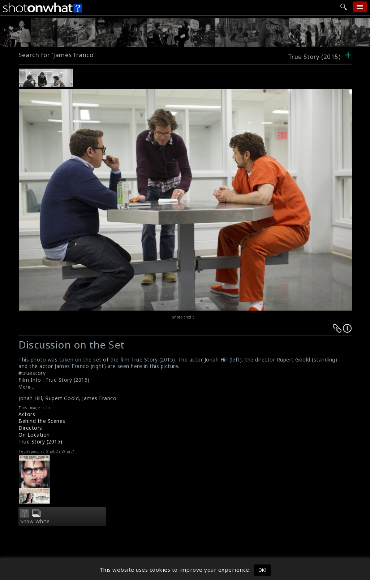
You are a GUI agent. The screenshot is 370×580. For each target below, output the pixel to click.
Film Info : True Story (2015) (54, 379)
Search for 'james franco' (56, 55)
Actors (26, 414)
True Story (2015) (40, 441)
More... (26, 387)
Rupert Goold (62, 398)
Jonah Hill (30, 398)
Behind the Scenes (41, 420)
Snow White (35, 521)
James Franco (99, 398)
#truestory (32, 372)
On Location (34, 434)
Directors (30, 427)
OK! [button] (262, 570)
